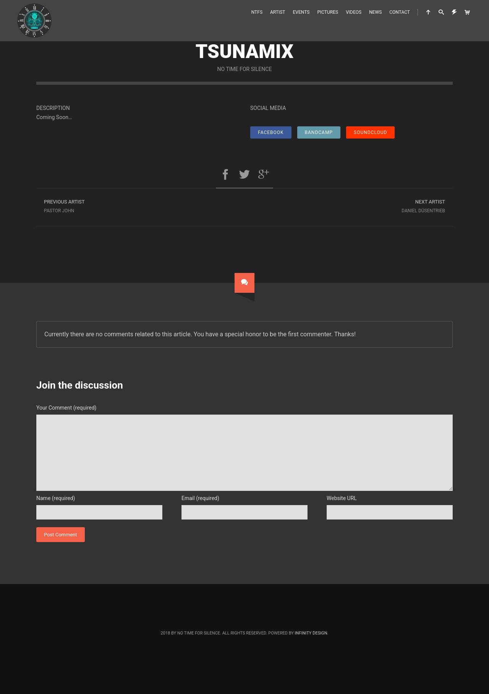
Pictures (327, 12)
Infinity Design (311, 633)
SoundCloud (370, 132)
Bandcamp (319, 132)
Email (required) (200, 498)
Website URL (342, 498)
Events (301, 12)
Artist (277, 12)
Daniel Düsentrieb (348, 205)
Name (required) (55, 498)
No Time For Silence (244, 69)
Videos (353, 12)
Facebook (271, 132)
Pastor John (140, 205)
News (375, 12)
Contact (399, 12)
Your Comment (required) (66, 408)
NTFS (256, 12)
